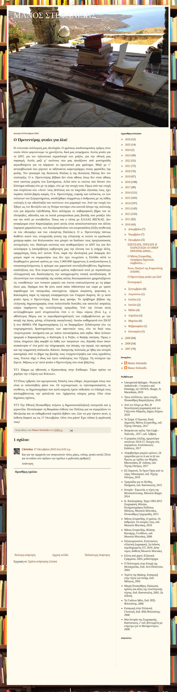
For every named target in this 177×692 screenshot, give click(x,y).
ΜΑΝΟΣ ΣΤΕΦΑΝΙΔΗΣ (55, 15)
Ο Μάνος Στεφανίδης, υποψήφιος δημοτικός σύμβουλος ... (141, 259)
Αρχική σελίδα (60, 554)
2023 (128, 155)
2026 (128, 139)
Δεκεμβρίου (135, 229)
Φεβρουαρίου (136, 326)
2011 (128, 219)
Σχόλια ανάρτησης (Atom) (42, 561)
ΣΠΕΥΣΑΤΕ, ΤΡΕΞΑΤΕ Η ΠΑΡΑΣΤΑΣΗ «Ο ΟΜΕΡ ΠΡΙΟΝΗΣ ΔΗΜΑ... (143, 247)
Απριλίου (133, 315)
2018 (128, 182)
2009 (128, 338)
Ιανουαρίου (134, 331)
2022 (128, 160)
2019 (128, 176)
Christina (27, 449)
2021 (128, 165)
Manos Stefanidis (41, 430)
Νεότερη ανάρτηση (25, 554)
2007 (128, 348)
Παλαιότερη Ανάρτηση (97, 554)
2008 (128, 343)
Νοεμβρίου (134, 234)
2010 (128, 224)
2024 (128, 149)
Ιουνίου (132, 304)
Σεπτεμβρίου (135, 288)
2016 (128, 192)
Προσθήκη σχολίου (26, 471)
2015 (128, 197)
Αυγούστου (134, 294)
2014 (128, 203)
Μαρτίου (133, 320)
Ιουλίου (132, 299)
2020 (128, 171)
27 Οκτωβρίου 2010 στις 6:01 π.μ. (52, 449)
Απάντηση (27, 463)
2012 (128, 213)
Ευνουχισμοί (135, 282)
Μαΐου (132, 310)
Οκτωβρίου (134, 239)
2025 (128, 144)
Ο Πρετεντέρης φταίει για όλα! (145, 276)
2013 (128, 208)
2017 (128, 187)
